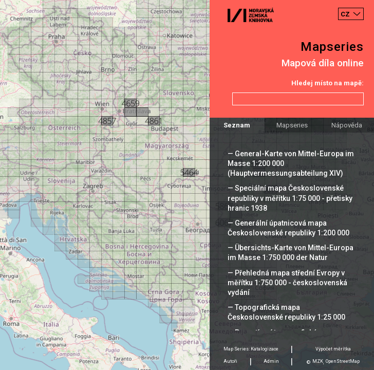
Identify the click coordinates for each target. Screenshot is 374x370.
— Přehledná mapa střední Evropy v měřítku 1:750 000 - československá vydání (287, 283)
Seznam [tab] (236, 125)
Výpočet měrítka (333, 348)
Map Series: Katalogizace (250, 348)
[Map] (187, 185)
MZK (317, 361)
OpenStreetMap (343, 361)
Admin (271, 361)
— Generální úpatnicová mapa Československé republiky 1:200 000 (288, 228)
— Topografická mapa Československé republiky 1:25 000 (286, 312)
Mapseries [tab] (292, 125)
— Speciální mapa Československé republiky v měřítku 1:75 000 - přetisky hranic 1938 (290, 198)
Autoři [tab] (230, 361)
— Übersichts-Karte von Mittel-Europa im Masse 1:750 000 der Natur (290, 253)
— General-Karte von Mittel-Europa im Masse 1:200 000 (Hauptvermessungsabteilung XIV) (291, 163)
